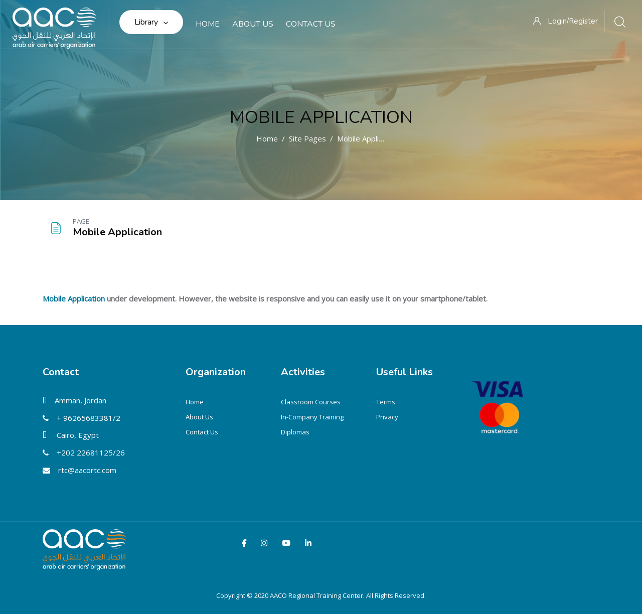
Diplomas (295, 431)
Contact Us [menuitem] (311, 24)
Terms (385, 401)
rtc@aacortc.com (87, 470)
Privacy (387, 416)
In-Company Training (312, 416)
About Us (199, 416)
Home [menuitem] (208, 24)
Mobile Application (321, 117)
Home (267, 138)
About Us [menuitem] (252, 24)
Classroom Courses (311, 401)
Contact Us (202, 431)
